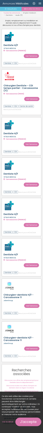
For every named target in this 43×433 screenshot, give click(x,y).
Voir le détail (7, 421)
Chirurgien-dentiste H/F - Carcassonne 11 (18, 296)
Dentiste (9, 15)
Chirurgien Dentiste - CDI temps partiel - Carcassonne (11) (21, 88)
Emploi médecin (29, 13)
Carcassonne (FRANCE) (15, 50)
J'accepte (28, 421)
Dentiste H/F (11, 45)
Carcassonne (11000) (14, 94)
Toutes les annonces (11, 13)
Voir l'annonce (31, 56)
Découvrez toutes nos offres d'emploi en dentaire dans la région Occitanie (21, 387)
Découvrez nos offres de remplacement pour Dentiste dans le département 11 (22, 381)
